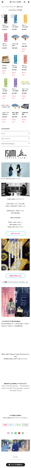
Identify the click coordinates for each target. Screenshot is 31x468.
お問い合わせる (15, 233)
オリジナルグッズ (10, 6)
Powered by (15, 459)
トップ (2, 6)
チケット (3, 133)
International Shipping (8, 143)
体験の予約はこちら (15, 276)
